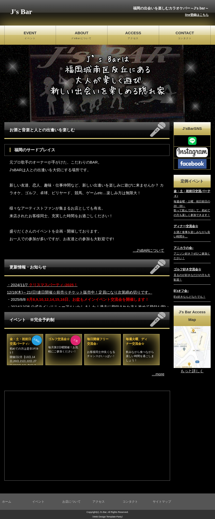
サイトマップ (162, 501)
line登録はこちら (197, 15)
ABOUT (81, 35)
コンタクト (130, 501)
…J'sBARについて (148, 250)
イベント (38, 501)
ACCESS (133, 35)
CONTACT (184, 35)
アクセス (98, 501)
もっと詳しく (192, 371)
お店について (71, 501)
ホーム (6, 501)
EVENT (30, 35)
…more (158, 374)
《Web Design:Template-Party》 (107, 516)
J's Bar (21, 12)
